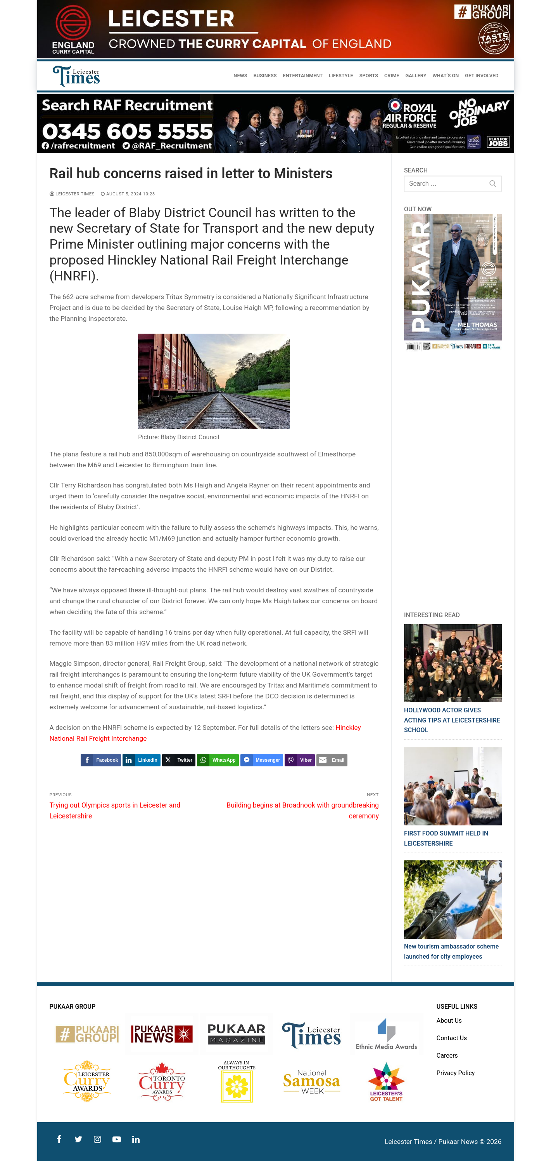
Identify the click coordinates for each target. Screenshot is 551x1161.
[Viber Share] (300, 760)
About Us (449, 1020)
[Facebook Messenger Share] (261, 760)
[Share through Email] (331, 760)
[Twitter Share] (178, 760)
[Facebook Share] (101, 760)
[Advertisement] (453, 481)
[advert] (275, 56)
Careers (447, 1055)
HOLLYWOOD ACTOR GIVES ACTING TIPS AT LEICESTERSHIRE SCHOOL (452, 720)
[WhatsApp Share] (217, 760)
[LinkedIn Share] (141, 760)
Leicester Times (72, 194)
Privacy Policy (456, 1073)
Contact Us (452, 1038)
